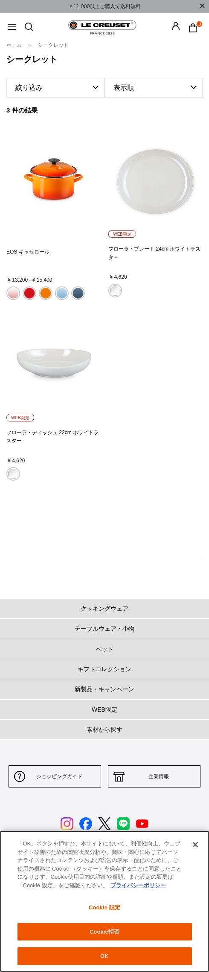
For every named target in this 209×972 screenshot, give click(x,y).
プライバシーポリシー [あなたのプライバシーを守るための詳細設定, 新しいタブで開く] (138, 885)
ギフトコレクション (104, 669)
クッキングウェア (104, 608)
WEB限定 (104, 709)
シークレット (53, 45)
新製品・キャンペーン (104, 689)
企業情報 (158, 776)
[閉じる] (195, 844)
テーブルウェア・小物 (104, 628)
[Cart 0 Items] (195, 27)
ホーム (14, 45)
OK (104, 956)
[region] (104, 901)
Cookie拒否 (104, 932)
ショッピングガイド (59, 776)
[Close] (202, 6)
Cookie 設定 (104, 907)
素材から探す (104, 729)
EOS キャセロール (27, 252)
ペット (104, 649)
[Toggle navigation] (12, 27)
